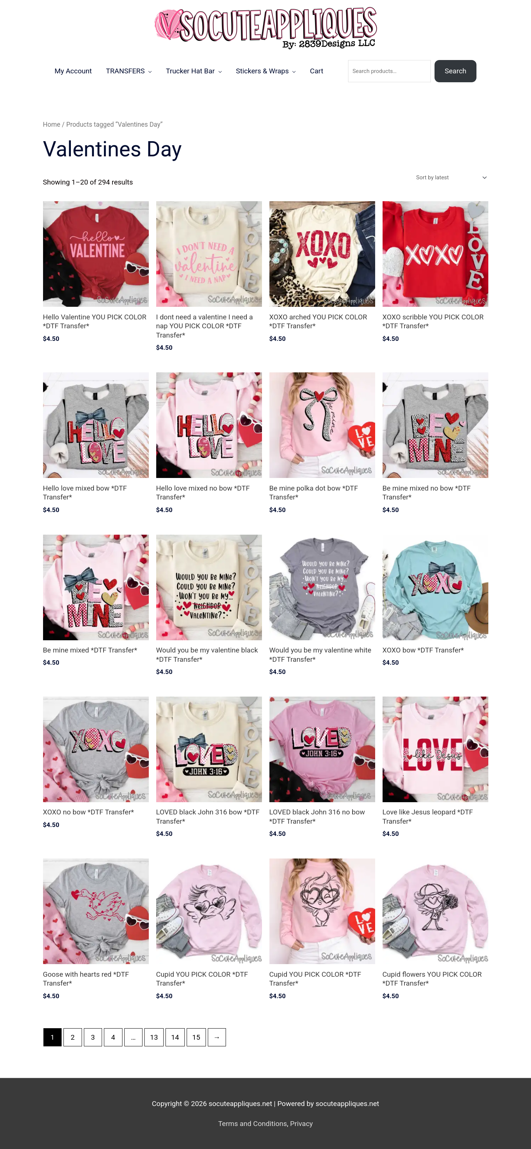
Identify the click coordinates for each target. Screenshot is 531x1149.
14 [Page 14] (175, 1037)
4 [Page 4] (113, 1037)
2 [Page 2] (73, 1037)
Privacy (301, 1123)
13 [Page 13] (154, 1037)
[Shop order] (450, 178)
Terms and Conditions (252, 1123)
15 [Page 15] (196, 1037)
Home (51, 124)
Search (455, 71)
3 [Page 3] (93, 1037)
